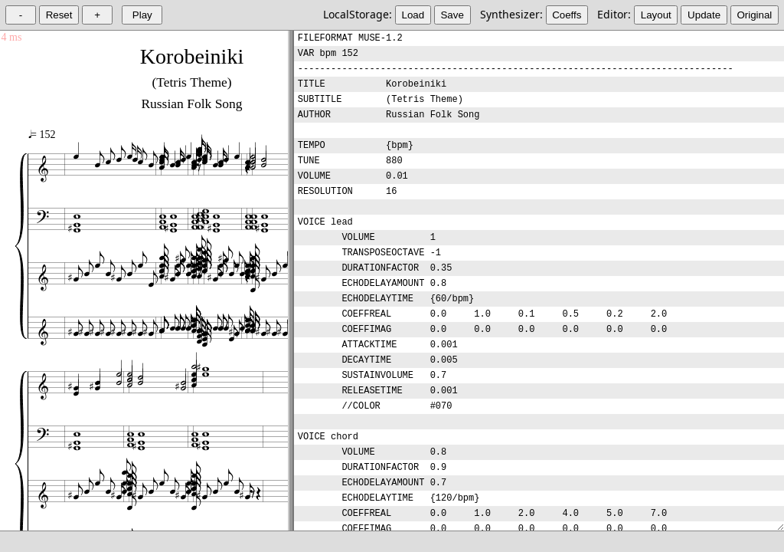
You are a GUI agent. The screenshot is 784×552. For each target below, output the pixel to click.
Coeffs (566, 15)
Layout (656, 15)
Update (704, 15)
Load (413, 15)
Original (754, 15)
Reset (59, 15)
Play (142, 15)
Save (451, 15)
